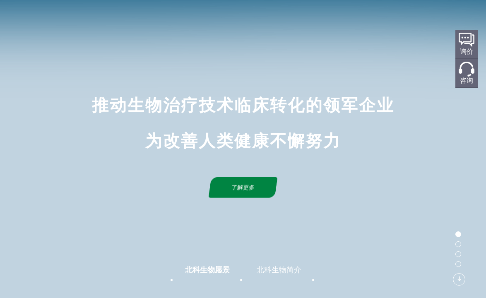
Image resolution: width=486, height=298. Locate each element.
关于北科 (184, 19)
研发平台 (219, 19)
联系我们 (367, 19)
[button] (458, 234)
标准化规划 (257, 19)
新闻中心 (332, 19)
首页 (155, 19)
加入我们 (402, 19)
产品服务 (297, 19)
